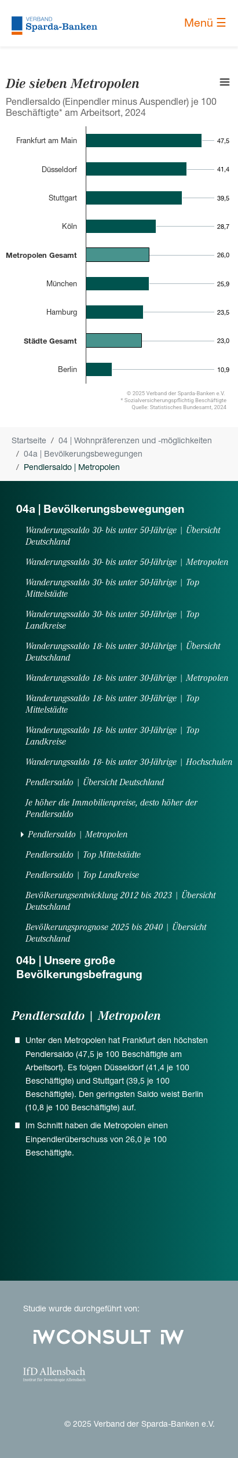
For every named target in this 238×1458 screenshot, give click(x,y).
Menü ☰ (205, 23)
